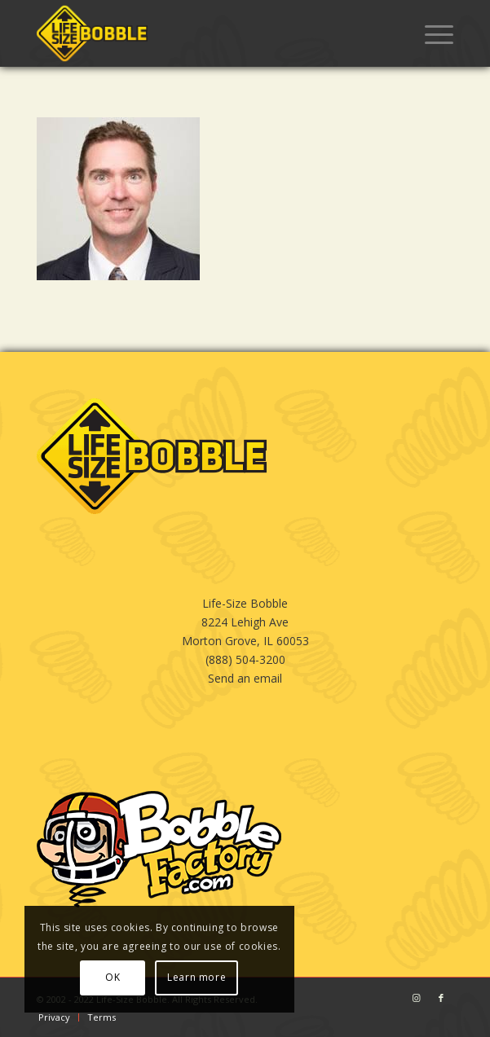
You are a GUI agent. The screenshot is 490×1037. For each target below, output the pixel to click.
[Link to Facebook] (441, 998)
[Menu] (430, 33)
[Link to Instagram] (416, 998)
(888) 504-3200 (245, 659)
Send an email (245, 678)
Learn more (196, 977)
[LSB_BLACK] (203, 33)
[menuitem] (430, 33)
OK (112, 977)
